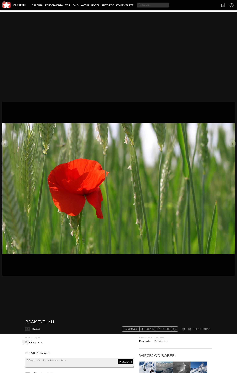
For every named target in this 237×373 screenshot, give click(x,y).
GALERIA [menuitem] (37, 5)
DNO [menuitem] (76, 5)
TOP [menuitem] (67, 5)
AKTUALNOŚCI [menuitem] (90, 5)
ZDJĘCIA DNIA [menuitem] (54, 5)
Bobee (36, 328)
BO (28, 328)
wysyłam (125, 361)
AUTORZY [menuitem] (107, 5)
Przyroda (144, 341)
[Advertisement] (118, 34)
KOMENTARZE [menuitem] (124, 5)
